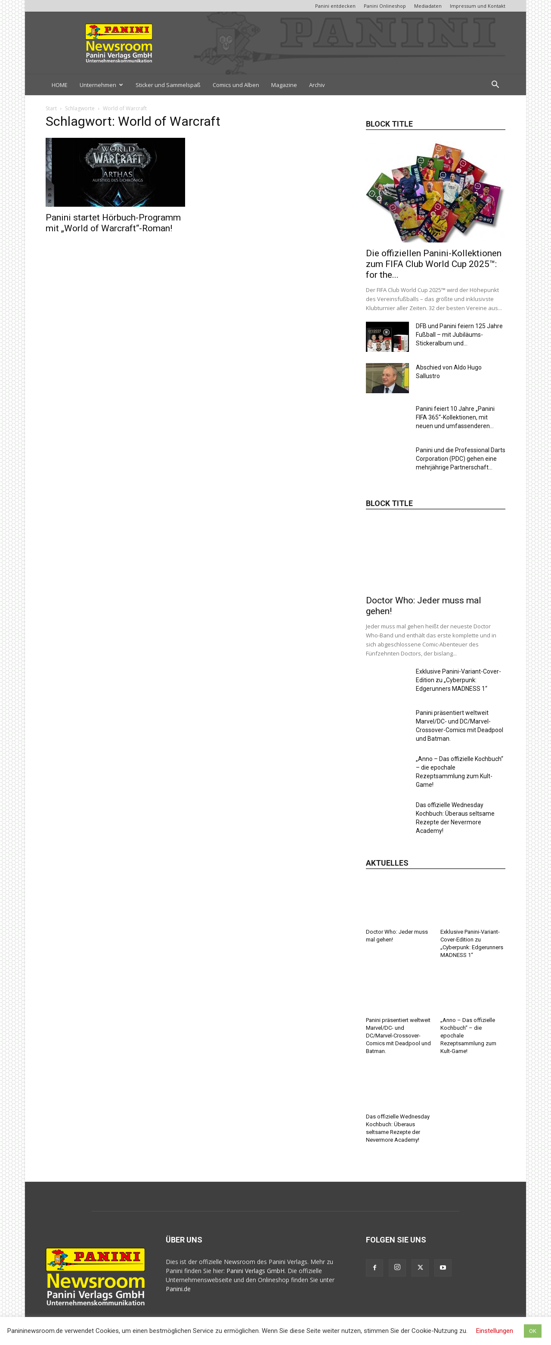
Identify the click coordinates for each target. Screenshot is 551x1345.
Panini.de (178, 1289)
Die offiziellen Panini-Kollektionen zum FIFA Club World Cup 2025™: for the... (433, 264)
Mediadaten (428, 6)
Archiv (317, 85)
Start (51, 108)
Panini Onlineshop (385, 6)
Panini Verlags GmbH (255, 1271)
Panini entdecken (335, 6)
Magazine (284, 85)
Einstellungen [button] (494, 1331)
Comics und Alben (236, 85)
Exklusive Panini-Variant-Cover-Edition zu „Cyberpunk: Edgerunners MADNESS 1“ (458, 680)
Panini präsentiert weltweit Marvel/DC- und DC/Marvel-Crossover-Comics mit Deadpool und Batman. (398, 1035)
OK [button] (532, 1331)
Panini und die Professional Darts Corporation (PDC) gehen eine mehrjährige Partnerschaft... (460, 459)
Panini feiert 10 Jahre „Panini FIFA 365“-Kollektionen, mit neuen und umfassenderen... (455, 417)
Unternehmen (101, 85)
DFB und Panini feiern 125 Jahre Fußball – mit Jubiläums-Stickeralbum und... (459, 335)
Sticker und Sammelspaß (168, 85)
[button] (495, 85)
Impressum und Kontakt (477, 6)
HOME (60, 85)
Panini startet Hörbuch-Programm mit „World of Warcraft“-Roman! (113, 222)
